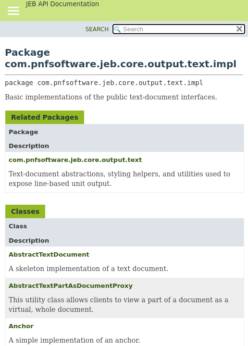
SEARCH (97, 29)
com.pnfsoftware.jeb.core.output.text (75, 159)
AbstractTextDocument (49, 254)
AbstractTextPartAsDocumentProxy (71, 285)
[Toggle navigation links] (13, 11)
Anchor (21, 326)
